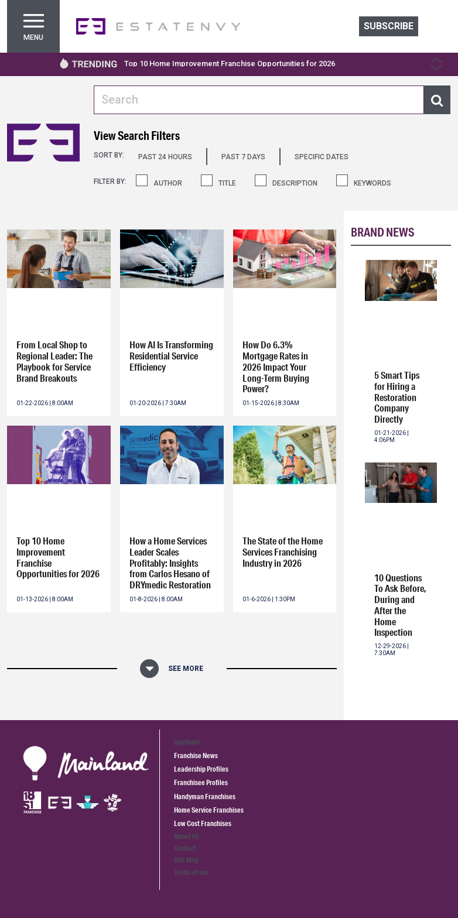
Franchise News (196, 756)
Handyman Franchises (204, 796)
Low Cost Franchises (202, 823)
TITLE (227, 183)
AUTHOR (167, 183)
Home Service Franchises (209, 810)
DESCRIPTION (294, 183)
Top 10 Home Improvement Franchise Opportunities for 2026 (229, 63)
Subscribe (388, 26)
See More (185, 668)
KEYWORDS (372, 183)
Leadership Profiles (201, 769)
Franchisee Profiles (201, 782)
